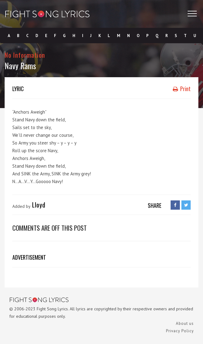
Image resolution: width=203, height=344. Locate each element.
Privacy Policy (180, 331)
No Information (25, 55)
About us (185, 323)
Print (182, 89)
